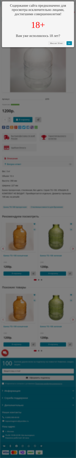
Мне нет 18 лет (56, 43)
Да (69, 43)
